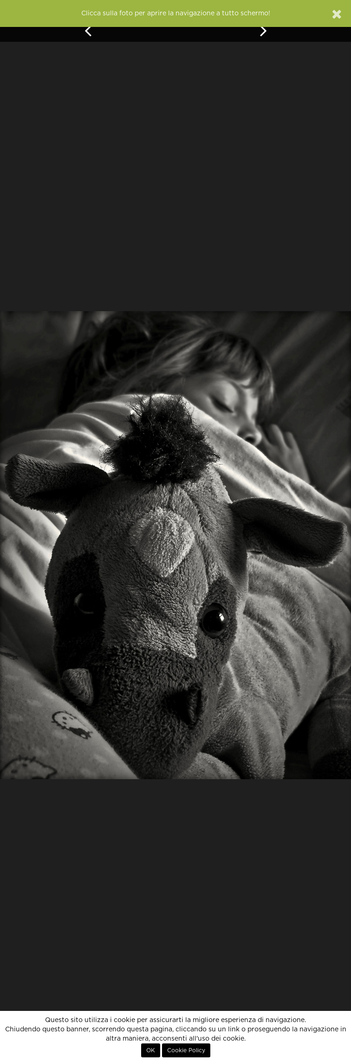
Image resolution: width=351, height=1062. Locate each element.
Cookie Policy (186, 1050)
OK (150, 1050)
